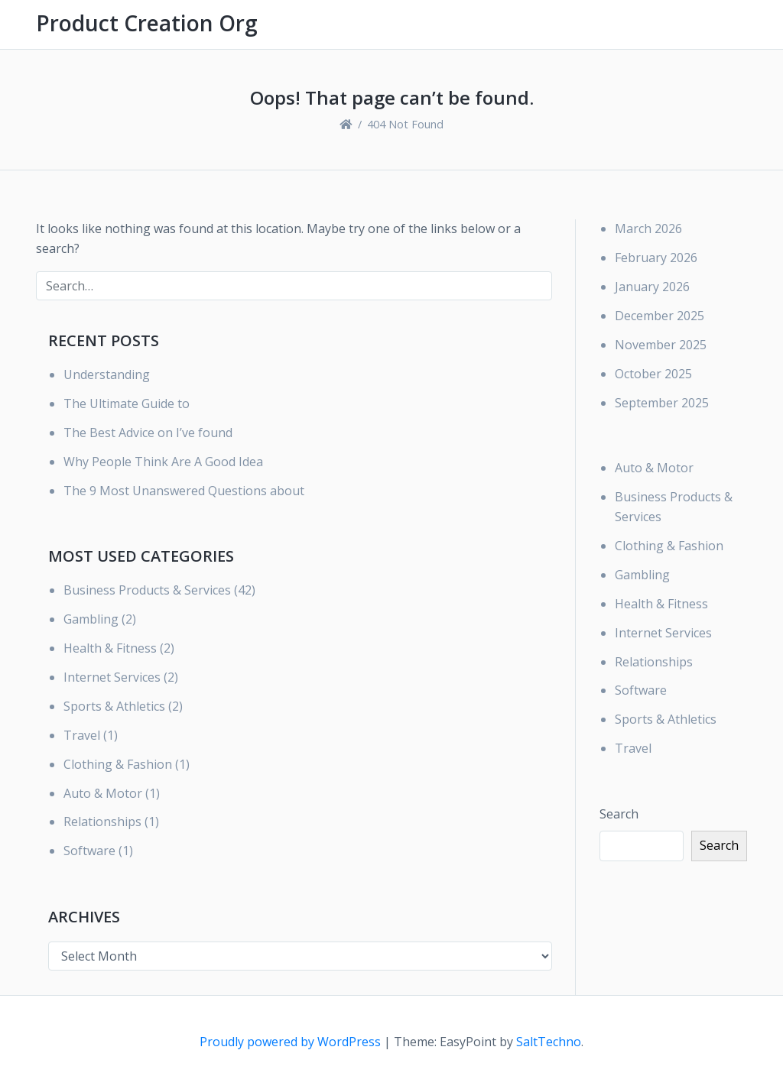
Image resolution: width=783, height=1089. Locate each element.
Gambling (91, 619)
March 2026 (648, 228)
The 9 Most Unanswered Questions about (183, 490)
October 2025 (653, 373)
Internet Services (112, 677)
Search (618, 813)
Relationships (102, 821)
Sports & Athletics (114, 706)
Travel (81, 735)
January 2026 (652, 286)
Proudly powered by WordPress (292, 1041)
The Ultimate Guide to (126, 403)
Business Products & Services (147, 590)
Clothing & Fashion (117, 764)
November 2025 (661, 344)
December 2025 (659, 315)
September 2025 (662, 402)
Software (89, 850)
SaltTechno (548, 1041)
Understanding (106, 374)
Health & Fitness (110, 648)
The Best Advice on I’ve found (147, 432)
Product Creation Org (147, 22)
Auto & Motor (102, 793)
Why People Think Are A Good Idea (163, 461)
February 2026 (656, 257)
